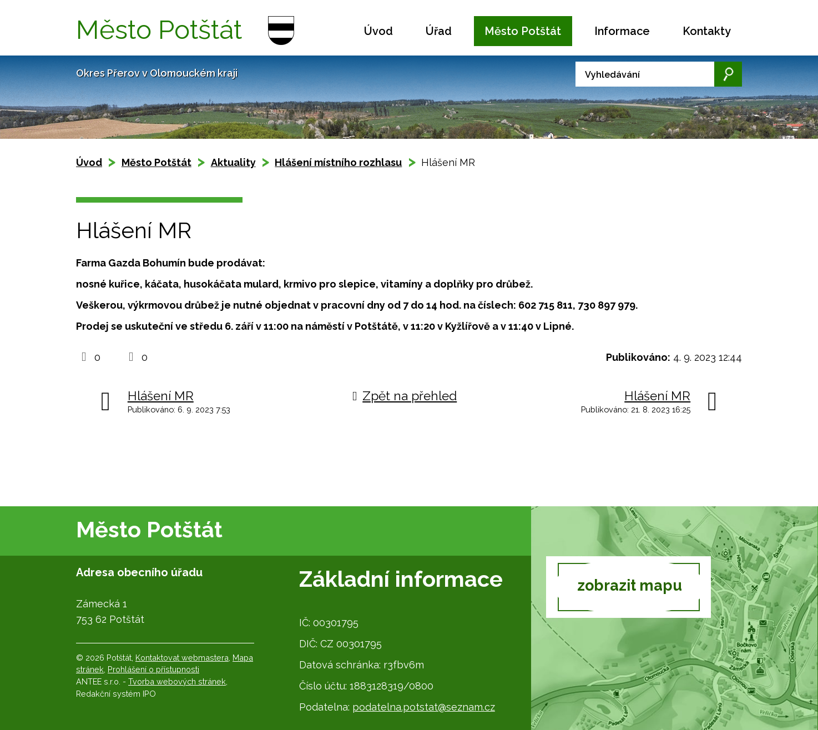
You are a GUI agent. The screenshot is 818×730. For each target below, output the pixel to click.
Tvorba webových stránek (177, 681)
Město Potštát (522, 31)
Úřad (439, 31)
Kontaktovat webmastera (182, 657)
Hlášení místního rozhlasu (338, 162)
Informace (622, 31)
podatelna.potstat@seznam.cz (423, 707)
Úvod (378, 31)
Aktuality (233, 162)
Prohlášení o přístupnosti (153, 669)
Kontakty (707, 31)
